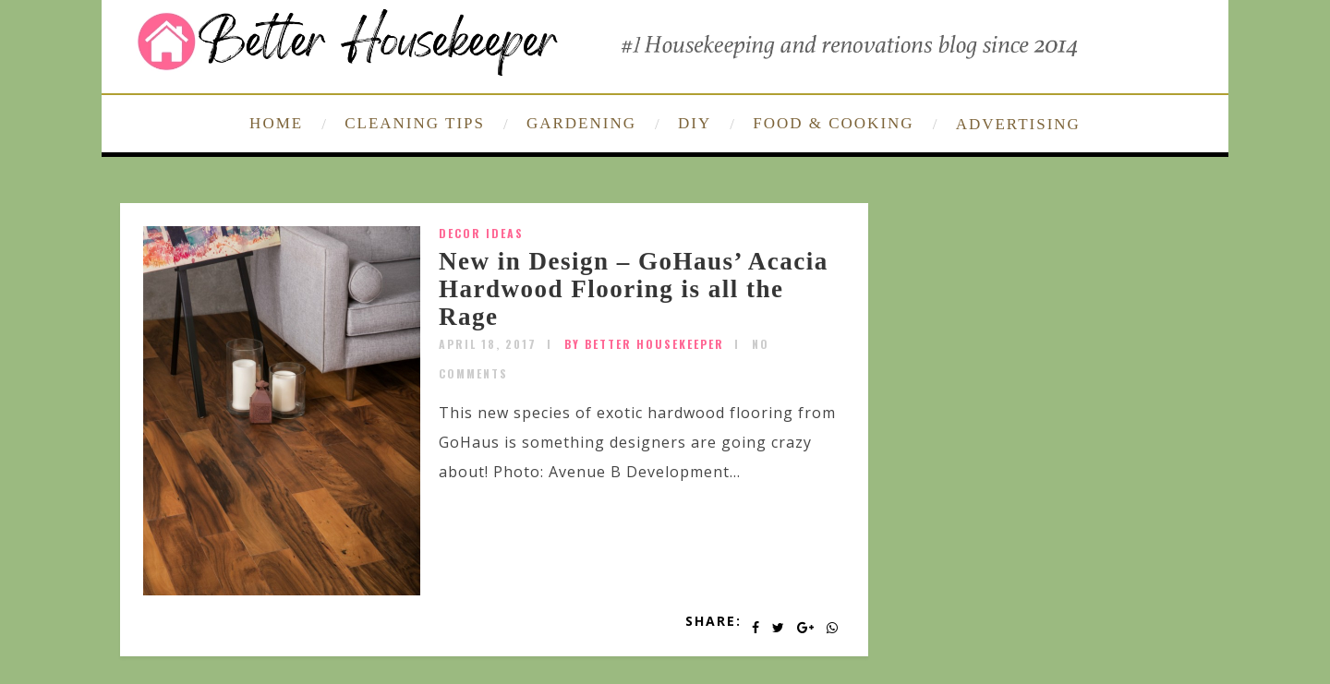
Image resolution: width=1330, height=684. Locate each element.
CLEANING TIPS (415, 123)
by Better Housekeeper (644, 344)
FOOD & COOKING (833, 123)
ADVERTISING (1018, 124)
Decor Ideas (481, 233)
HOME (276, 123)
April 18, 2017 (488, 344)
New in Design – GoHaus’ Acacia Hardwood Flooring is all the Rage (633, 288)
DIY (694, 123)
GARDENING (581, 123)
